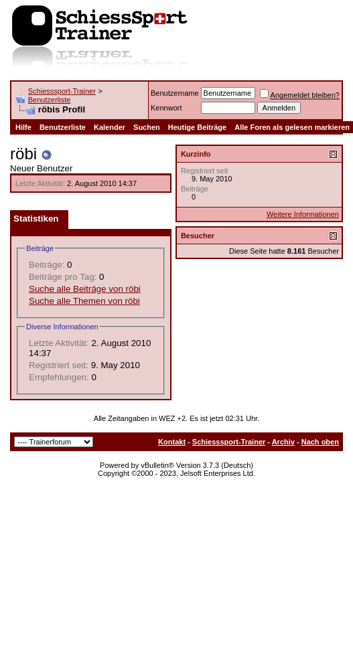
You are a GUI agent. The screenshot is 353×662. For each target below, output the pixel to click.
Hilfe (23, 127)
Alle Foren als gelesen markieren (292, 127)
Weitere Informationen (303, 214)
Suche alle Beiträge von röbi (85, 289)
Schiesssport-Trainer (62, 91)
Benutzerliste (49, 100)
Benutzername (175, 93)
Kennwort (166, 108)
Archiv (283, 442)
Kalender (109, 127)
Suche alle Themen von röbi (84, 301)
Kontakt (172, 442)
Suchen (146, 127)
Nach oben (320, 442)
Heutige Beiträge (197, 127)
